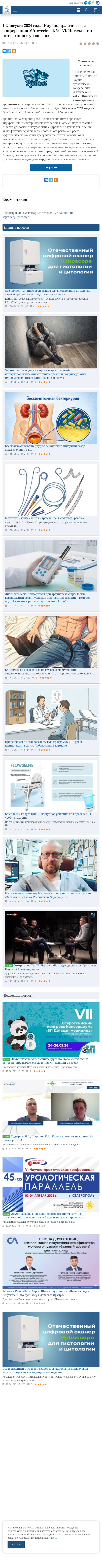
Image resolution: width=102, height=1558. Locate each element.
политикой (50, 1537)
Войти (95, 10)
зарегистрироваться (16, 217)
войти (63, 213)
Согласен (16, 1544)
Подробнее (51, 167)
